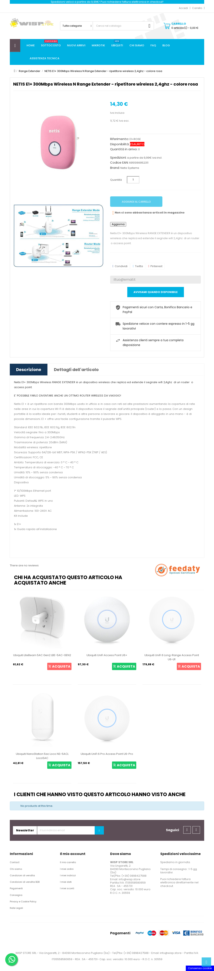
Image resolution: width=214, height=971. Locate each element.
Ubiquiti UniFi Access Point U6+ (107, 655)
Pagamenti (16, 888)
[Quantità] (133, 179)
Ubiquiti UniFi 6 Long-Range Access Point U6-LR (171, 657)
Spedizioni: (118, 157)
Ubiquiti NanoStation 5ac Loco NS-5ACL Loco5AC (42, 756)
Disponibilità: (119, 144)
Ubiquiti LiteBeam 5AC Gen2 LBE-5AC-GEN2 (42, 655)
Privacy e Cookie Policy (23, 901)
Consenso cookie (200, 968)
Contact (14, 862)
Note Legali (16, 908)
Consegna (16, 895)
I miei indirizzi (68, 875)
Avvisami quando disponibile (156, 292)
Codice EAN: (119, 162)
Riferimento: (119, 139)
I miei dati (66, 882)
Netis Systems (129, 168)
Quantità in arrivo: (124, 149)
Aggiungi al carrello (136, 201)
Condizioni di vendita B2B (24, 882)
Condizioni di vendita (22, 875)
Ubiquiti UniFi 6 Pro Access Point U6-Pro (107, 754)
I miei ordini (67, 869)
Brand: (115, 167)
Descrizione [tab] (28, 369)
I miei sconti (67, 888)
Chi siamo (16, 869)
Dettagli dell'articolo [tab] (76, 369)
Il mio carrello (68, 862)
